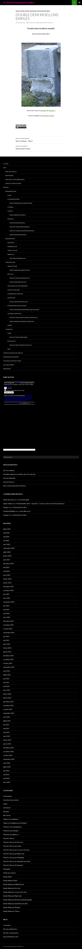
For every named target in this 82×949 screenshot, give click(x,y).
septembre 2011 (8, 713)
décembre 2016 (8, 563)
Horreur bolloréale (9, 478)
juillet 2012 (7, 675)
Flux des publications (10, 929)
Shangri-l (52, 110)
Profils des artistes (9, 873)
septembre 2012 (8, 667)
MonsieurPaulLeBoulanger (16, 305)
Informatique (7, 796)
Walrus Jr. (10, 254)
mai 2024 (6, 537)
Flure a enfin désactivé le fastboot (14, 486)
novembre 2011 (8, 705)
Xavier (9, 325)
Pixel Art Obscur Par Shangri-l (20, 227)
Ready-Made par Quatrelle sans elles (22, 321)
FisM (8, 349)
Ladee (9, 333)
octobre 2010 (7, 755)
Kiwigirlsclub (12, 246)
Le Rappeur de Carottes (15, 294)
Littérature (7, 808)
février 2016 (7, 579)
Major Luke (11, 298)
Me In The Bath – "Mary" (41, 139)
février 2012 (7, 694)
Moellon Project (48, 116)
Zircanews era (10, 238)
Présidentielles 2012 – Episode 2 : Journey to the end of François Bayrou (40, 503)
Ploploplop (11, 341)
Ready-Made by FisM (10, 880)
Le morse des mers (13, 199)
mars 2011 (6, 736)
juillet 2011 (7, 721)
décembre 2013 (8, 621)
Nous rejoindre (8, 365)
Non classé (6, 815)
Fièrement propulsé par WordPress (13, 946)
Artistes (6, 187)
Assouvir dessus (8, 482)
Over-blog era (10, 262)
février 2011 (7, 740)
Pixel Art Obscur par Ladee (18, 337)
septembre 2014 (8, 602)
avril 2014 (6, 613)
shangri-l (6, 507)
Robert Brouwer (8, 500)
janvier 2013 (7, 652)
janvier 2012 (7, 698)
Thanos (10, 211)
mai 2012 (6, 682)
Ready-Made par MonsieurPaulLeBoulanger (24, 309)
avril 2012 (6, 686)
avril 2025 (6, 533)
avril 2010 (6, 778)
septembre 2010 (8, 759)
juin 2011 (6, 725)
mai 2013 (6, 640)
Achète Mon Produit (41, 147)
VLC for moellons (9, 470)
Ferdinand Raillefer (9, 511)
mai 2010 (6, 774)
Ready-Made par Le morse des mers (37, 11)
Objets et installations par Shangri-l (22, 231)
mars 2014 (6, 617)
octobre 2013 (7, 629)
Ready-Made (20, 11)
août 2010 (6, 763)
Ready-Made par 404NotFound (20, 270)
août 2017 (6, 560)
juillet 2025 (7, 529)
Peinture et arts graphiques (14, 179)
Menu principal (79, 2)
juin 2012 (6, 679)
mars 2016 (6, 575)
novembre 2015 (8, 590)
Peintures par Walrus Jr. (18, 258)
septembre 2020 (8, 548)
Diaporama (7, 369)
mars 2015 (6, 598)
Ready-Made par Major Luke (19, 302)
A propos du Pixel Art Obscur (13, 353)
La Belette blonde (13, 290)
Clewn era (8, 329)
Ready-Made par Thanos (17, 215)
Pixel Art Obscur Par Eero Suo (20, 278)
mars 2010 (6, 782)
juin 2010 (6, 771)
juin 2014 (6, 606)
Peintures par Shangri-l (17, 223)
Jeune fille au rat (24, 511)
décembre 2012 (8, 655)
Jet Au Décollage (23, 500)
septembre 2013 (8, 632)
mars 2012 (6, 690)
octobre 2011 (7, 709)
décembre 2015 (8, 586)
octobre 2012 (7, 663)
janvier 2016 (7, 583)
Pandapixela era (10, 191)
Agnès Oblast (7, 503)
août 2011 (6, 717)
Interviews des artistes (11, 357)
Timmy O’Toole (12, 250)
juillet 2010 (7, 767)
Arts (4, 167)
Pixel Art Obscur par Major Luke (13, 854)
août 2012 (6, 671)
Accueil (5, 164)
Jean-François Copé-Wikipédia (17, 286)
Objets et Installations (13, 183)
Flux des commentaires (10, 933)
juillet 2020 (7, 552)
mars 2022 (6, 544)
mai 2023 (6, 540)
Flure (9, 195)
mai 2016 (6, 567)
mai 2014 (6, 609)
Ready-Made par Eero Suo (18, 282)
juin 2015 (6, 594)
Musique (6, 811)
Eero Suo (10, 274)
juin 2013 (6, 636)
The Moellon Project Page (12, 361)
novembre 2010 (8, 751)
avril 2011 (6, 732)
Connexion (6, 925)
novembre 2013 (8, 625)
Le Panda (10, 207)
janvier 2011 (7, 744)
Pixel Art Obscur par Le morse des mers (16, 850)
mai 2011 (6, 728)
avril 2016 (6, 571)
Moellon (43, 110)
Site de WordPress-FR (10, 937)
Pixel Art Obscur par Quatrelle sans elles (23, 317)
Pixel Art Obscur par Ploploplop (21, 345)
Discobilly (10, 242)
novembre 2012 (8, 659)
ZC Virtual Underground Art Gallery (18, 2)
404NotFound (12, 266)
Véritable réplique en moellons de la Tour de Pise (19, 474)
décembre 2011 (8, 702)
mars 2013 (6, 644)
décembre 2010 (8, 748)
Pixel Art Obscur (11, 171)
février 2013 (7, 648)
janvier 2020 (7, 556)
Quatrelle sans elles (14, 313)
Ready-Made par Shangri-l (18, 234)
